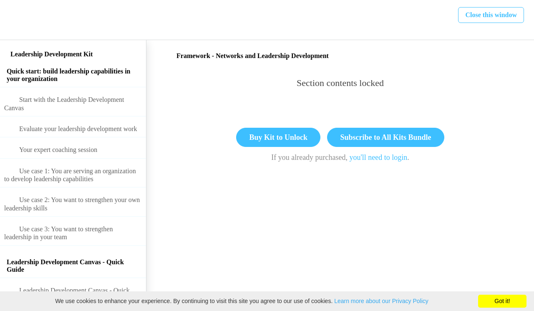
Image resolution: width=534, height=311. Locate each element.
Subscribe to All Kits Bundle (385, 137)
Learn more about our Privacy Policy (381, 301)
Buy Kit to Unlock (278, 137)
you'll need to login (379, 157)
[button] (15, 20)
